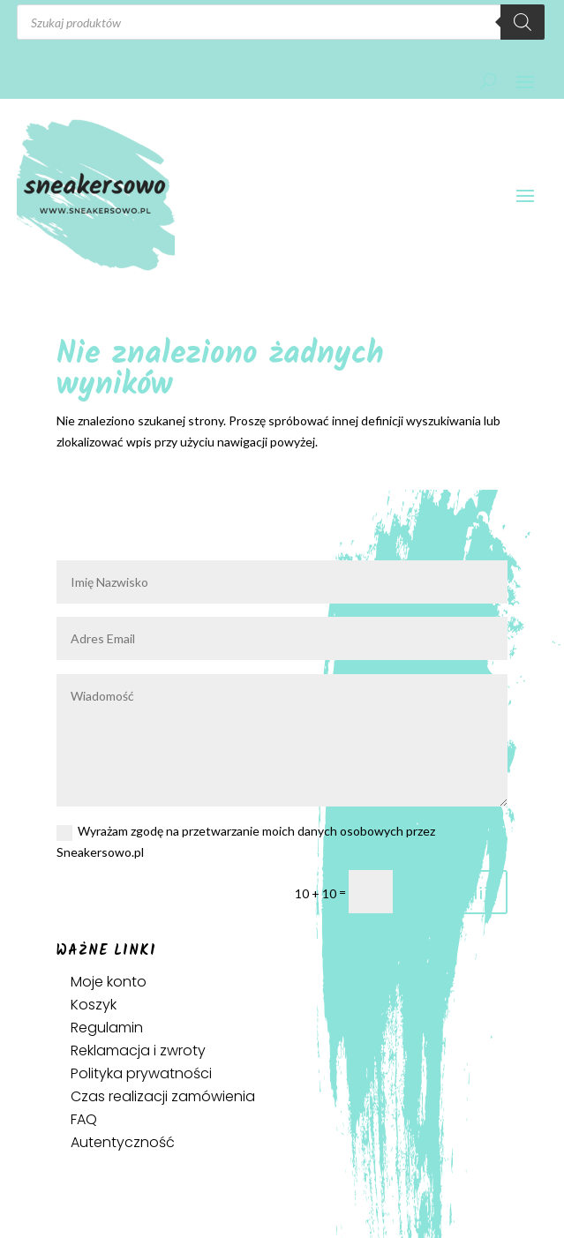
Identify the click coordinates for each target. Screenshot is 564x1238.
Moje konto (109, 982)
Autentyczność (123, 1142)
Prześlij (458, 892)
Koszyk (94, 1004)
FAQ (84, 1119)
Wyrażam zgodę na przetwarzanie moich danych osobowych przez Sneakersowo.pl (245, 841)
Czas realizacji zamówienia (163, 1096)
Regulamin (107, 1027)
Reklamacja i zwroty (138, 1050)
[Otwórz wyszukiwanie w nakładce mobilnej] (280, 22)
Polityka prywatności (141, 1073)
